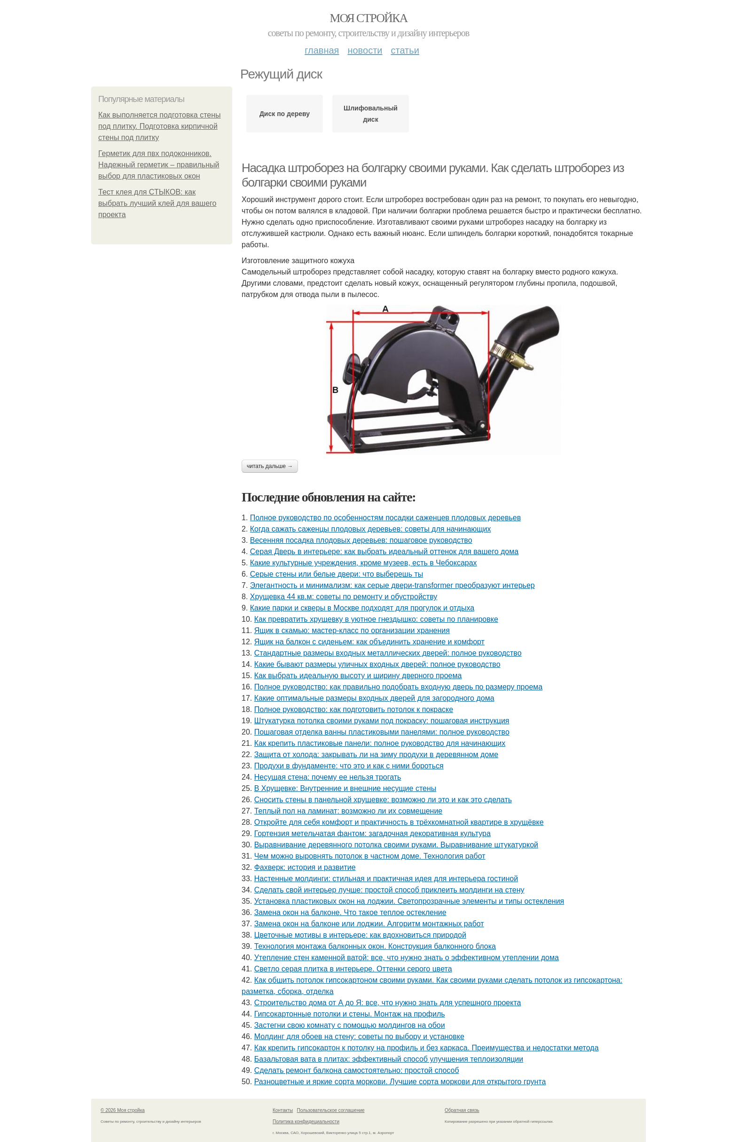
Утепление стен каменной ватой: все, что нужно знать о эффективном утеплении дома (406, 958)
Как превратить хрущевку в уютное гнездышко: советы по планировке (376, 619)
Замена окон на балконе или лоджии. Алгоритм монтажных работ (369, 924)
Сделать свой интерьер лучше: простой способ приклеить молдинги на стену (389, 890)
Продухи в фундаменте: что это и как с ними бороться (349, 766)
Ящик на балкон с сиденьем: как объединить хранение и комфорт (369, 642)
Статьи (405, 50)
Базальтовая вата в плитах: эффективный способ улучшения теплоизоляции (388, 1059)
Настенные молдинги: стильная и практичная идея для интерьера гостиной (386, 879)
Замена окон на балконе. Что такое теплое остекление (350, 912)
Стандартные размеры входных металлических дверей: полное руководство (388, 653)
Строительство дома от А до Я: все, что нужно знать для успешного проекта (387, 1003)
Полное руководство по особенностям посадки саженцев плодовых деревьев (385, 518)
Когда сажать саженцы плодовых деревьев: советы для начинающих (370, 529)
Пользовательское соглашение (331, 1110)
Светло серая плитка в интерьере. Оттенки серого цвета (353, 969)
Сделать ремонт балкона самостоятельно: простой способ (356, 1070)
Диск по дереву (284, 113)
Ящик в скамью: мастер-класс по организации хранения (352, 630)
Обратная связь (462, 1110)
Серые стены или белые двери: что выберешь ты (336, 574)
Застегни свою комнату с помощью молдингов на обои (349, 1025)
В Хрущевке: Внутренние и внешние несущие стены (345, 788)
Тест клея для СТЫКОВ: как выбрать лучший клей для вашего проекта (157, 203)
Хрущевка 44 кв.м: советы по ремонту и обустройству (344, 597)
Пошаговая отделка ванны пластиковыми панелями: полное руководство (382, 732)
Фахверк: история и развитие (305, 867)
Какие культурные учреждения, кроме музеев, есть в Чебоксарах (363, 563)
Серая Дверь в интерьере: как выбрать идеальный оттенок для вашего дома (384, 551)
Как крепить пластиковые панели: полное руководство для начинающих (380, 743)
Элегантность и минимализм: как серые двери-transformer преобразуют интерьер (392, 585)
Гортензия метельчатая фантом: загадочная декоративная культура (372, 833)
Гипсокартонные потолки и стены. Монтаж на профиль (349, 1014)
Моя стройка (368, 18)
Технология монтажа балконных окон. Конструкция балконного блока (375, 946)
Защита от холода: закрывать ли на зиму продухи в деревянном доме (376, 755)
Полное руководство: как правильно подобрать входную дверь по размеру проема (398, 687)
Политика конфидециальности (306, 1121)
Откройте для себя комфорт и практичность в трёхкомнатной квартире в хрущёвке (399, 822)
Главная (322, 50)
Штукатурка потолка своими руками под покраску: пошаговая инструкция (382, 721)
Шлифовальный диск (371, 113)
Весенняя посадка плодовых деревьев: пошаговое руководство (361, 540)
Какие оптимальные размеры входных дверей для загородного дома (374, 698)
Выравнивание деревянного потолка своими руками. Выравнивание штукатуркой (396, 845)
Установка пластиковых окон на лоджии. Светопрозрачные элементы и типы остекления (409, 901)
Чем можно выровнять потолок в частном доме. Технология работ (370, 856)
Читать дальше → (270, 466)
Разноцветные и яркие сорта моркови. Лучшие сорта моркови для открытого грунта (400, 1082)
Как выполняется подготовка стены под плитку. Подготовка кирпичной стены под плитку (159, 126)
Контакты (283, 1110)
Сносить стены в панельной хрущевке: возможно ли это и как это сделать (383, 800)
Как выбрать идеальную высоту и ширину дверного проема (358, 676)
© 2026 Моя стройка (123, 1110)
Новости (364, 50)
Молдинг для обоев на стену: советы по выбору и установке (359, 1036)
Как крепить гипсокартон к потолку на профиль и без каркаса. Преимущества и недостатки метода (426, 1048)
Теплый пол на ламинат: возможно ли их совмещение (348, 811)
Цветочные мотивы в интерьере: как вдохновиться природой (360, 935)
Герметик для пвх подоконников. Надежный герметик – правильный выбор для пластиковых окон (158, 164)
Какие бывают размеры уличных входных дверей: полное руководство (377, 664)
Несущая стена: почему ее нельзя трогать (327, 777)
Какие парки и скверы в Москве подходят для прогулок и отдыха (362, 608)
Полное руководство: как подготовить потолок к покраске (353, 709)
